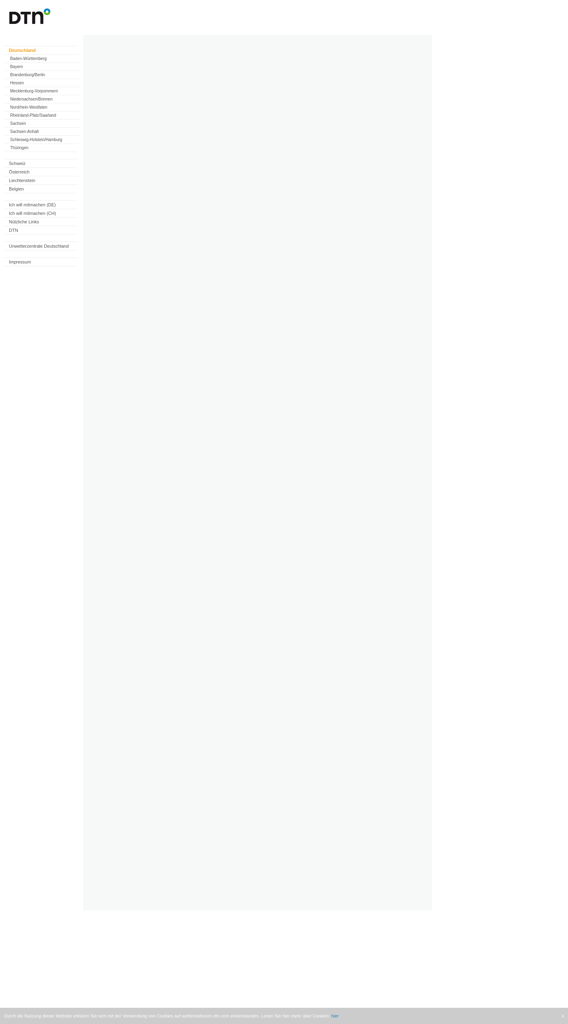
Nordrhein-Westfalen (28, 107)
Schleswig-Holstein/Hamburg (36, 139)
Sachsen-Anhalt (24, 131)
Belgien (16, 188)
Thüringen (19, 148)
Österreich (19, 171)
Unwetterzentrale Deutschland (39, 246)
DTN (13, 230)
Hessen (17, 83)
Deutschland (22, 50)
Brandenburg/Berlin (27, 75)
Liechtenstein (22, 180)
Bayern (16, 66)
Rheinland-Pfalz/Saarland (33, 115)
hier (335, 1015)
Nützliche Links (24, 221)
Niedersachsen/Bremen (31, 99)
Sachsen (18, 123)
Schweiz (17, 163)
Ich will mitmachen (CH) (32, 213)
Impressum (20, 261)
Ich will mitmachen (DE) (32, 204)
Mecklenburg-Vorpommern (34, 91)
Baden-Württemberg (28, 58)
